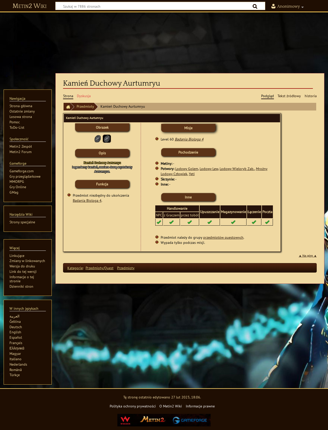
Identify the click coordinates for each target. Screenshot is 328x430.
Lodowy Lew (209, 168)
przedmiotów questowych (223, 237)
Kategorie (75, 267)
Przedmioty (85, 106)
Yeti (192, 173)
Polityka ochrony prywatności (133, 406)
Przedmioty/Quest (100, 267)
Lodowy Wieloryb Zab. (237, 168)
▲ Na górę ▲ (308, 255)
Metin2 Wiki (30, 6)
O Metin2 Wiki (170, 406)
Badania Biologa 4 (87, 200)
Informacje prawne (200, 406)
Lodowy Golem (186, 168)
